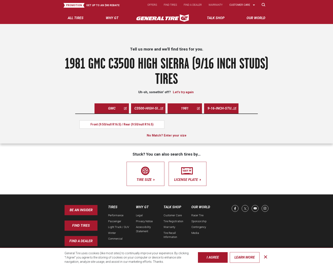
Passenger (114, 221)
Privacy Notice (144, 221)
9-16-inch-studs (221, 108)
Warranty (216, 4)
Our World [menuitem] (256, 18)
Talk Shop (172, 207)
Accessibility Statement (143, 229)
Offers (152, 4)
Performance (115, 215)
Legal (139, 215)
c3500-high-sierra (149, 108)
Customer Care (173, 215)
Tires (112, 207)
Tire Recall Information (170, 235)
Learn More (244, 257)
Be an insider (81, 210)
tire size (145, 173)
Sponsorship (199, 221)
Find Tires (81, 225)
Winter (112, 233)
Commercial (115, 238)
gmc (117, 108)
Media (195, 233)
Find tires (170, 4)
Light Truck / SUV (118, 227)
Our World (200, 207)
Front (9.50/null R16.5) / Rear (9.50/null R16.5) (122, 124)
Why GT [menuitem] (112, 18)
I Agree (213, 257)
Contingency (198, 227)
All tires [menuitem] (75, 18)
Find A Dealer (81, 241)
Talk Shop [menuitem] (215, 18)
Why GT (142, 207)
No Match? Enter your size (166, 135)
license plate (187, 173)
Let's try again (183, 92)
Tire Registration (173, 221)
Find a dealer (193, 4)
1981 (190, 108)
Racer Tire (197, 215)
